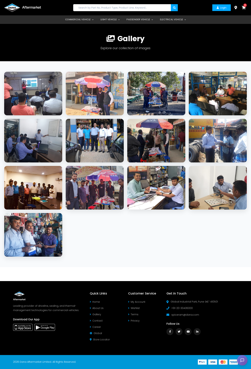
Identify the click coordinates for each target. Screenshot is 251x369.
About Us (97, 308)
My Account (136, 302)
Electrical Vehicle (173, 19)
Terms (133, 314)
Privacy (134, 320)
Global (96, 333)
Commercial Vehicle (79, 19)
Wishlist (134, 308)
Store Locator (100, 339)
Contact (96, 320)
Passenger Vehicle (140, 19)
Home (95, 302)
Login (221, 7)
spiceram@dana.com (185, 314)
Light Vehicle (110, 19)
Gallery (95, 314)
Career (95, 327)
